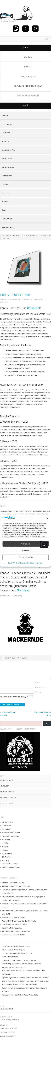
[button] (47, 518)
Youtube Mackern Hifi (10, 867)
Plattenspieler (7, 176)
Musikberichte (7, 158)
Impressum (39, 563)
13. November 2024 (14, 300)
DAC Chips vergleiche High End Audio (22, 925)
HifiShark (5, 850)
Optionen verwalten (25, 557)
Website (38, 696)
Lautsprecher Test (8, 150)
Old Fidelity (6, 861)
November (31, 235)
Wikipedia (5, 864)
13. (39, 235)
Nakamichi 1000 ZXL (17, 886)
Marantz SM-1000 (18, 938)
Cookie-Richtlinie (13, 563)
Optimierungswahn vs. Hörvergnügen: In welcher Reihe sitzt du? (25, 981)
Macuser (5, 854)
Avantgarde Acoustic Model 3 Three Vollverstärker (20, 999)
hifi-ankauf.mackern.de (10, 840)
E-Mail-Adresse (40, 691)
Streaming (18, 595)
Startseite (15, 235)
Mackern (3, 300)
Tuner (4, 210)
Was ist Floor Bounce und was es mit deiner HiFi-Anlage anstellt (25, 985)
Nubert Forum (7, 857)
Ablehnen (25, 551)
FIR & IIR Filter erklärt (24, 890)
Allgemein (5, 116)
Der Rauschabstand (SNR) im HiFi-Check (17, 957)
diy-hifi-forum (6, 833)
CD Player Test (7, 124)
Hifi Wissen (6, 133)
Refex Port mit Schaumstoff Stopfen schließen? (19, 988)
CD (11, 595)
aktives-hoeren (7, 826)
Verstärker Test (7, 219)
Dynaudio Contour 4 (18, 921)
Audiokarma (6, 829)
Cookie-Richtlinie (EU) (7, 1040)
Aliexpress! (23, 590)
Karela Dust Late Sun (15, 295)
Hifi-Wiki (5, 847)
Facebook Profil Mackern (11, 836)
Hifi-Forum (6, 843)
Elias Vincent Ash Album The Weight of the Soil (19, 964)
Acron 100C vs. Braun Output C (13, 953)
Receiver (5, 184)
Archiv (2, 1010)
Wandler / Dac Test (8, 227)
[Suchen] (47, 727)
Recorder (5, 193)
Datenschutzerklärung (27, 563)
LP (13, 595)
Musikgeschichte (8, 167)
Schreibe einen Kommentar (32, 300)
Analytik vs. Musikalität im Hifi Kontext (16, 950)
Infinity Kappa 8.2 (15, 932)
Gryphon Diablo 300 (23, 935)
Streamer (5, 201)
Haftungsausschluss (7, 1036)
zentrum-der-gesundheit (10, 871)
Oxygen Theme (13, 1023)
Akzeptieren (25, 544)
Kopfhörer (5, 141)
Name (37, 686)
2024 (23, 235)
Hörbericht (33, 308)
